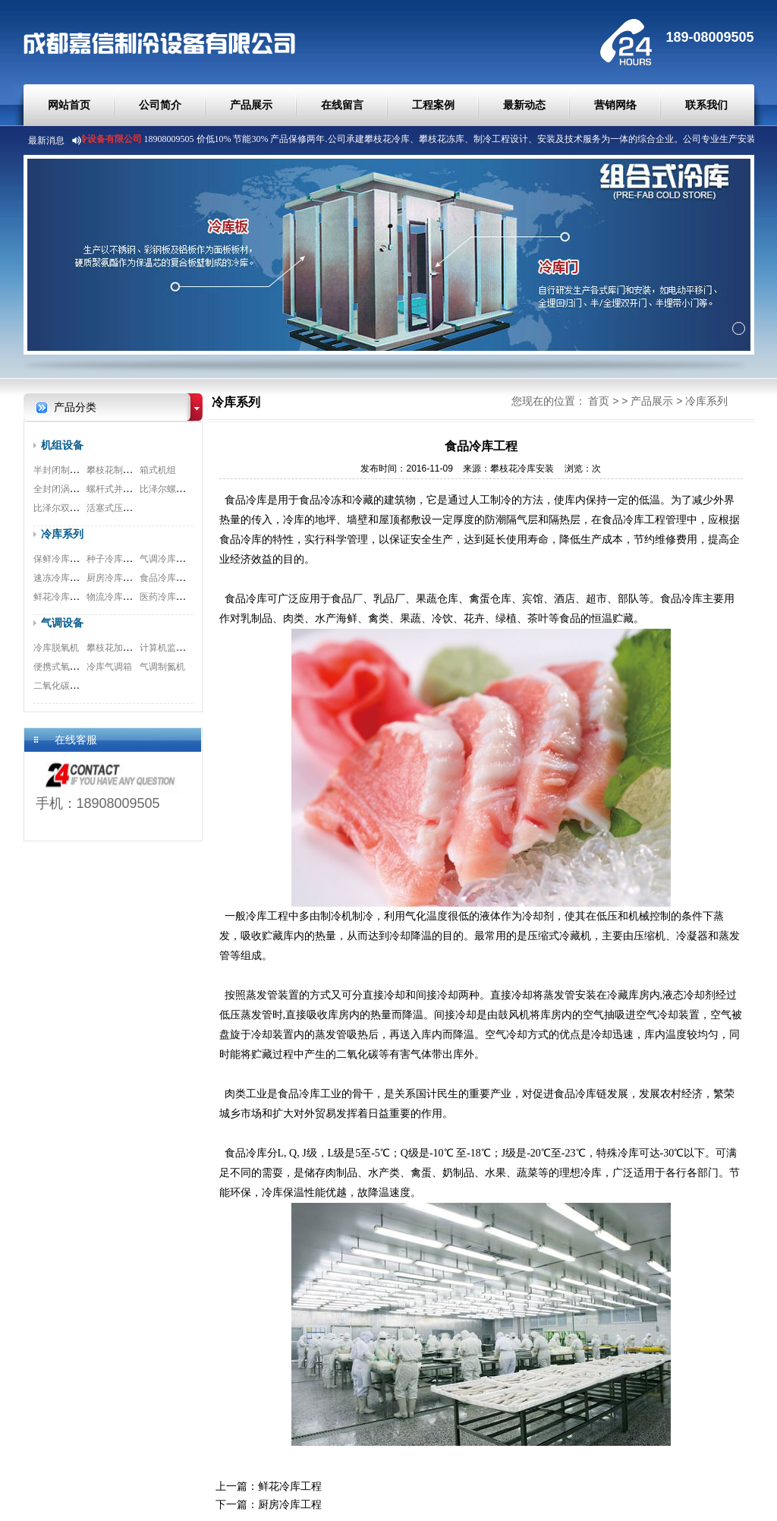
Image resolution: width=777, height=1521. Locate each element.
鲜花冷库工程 (60, 597)
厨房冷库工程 (114, 578)
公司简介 (160, 105)
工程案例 (433, 105)
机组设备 (62, 445)
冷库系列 (62, 534)
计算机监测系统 (171, 647)
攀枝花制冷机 (114, 470)
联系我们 (706, 105)
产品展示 (251, 105)
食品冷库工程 (167, 578)
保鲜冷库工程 (60, 559)
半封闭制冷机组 (65, 470)
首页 (598, 401)
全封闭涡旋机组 (65, 489)
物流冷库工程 (114, 597)
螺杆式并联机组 (118, 489)
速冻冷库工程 (60, 578)
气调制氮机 (162, 666)
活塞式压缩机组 (118, 508)
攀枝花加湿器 (114, 647)
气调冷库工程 (167, 559)
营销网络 (615, 105)
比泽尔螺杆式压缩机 (181, 489)
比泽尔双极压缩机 (69, 508)
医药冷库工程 (167, 597)
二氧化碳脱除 (60, 685)
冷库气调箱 (109, 666)
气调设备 (62, 623)
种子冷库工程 (114, 559)
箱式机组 (158, 470)
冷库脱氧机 (56, 647)
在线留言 (342, 105)
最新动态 (524, 105)
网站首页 (69, 105)
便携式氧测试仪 (65, 666)
